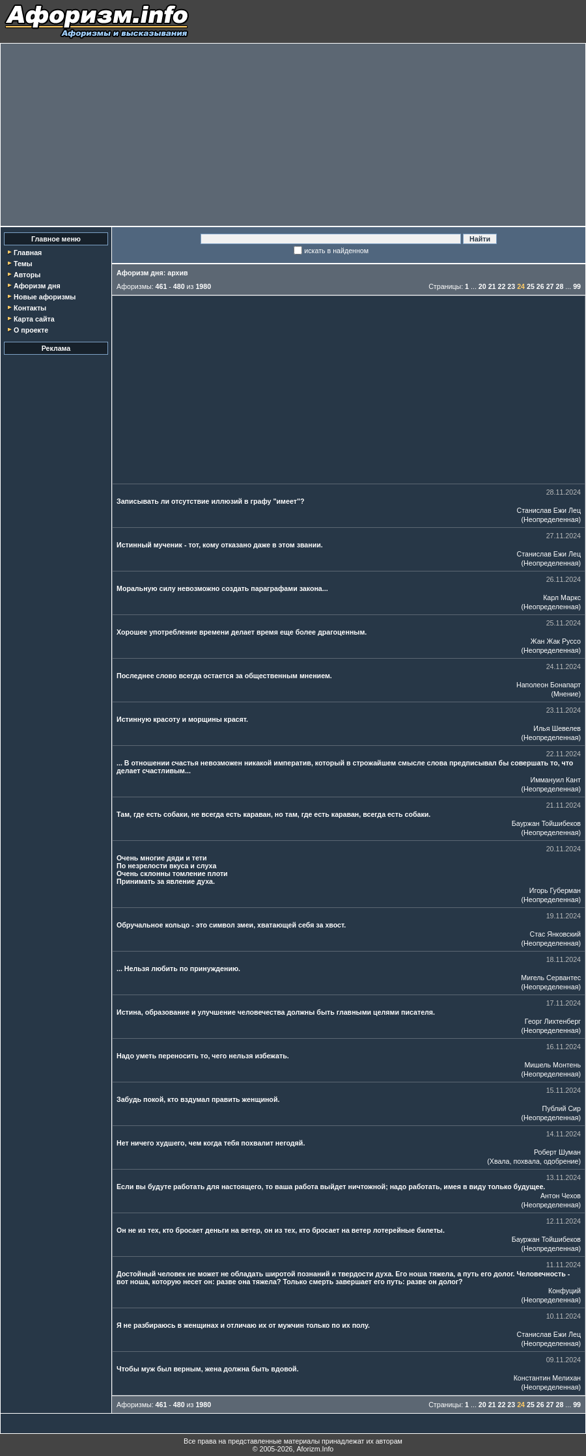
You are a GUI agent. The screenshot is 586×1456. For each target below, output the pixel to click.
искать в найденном (336, 250)
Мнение (565, 694)
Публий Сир (561, 1108)
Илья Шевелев (557, 728)
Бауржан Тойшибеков (546, 823)
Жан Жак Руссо (556, 641)
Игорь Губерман (555, 890)
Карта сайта (34, 319)
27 (550, 286)
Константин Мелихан (547, 1378)
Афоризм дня (37, 286)
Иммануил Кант (556, 780)
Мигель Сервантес (551, 978)
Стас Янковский (555, 934)
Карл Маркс (562, 597)
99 (577, 286)
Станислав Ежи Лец (549, 510)
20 (482, 286)
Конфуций (564, 1291)
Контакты (30, 308)
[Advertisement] (293, 135)
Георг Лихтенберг (553, 1021)
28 (559, 286)
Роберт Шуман (557, 1152)
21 (492, 286)
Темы (23, 264)
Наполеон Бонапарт (548, 685)
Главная (28, 252)
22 (502, 286)
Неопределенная (550, 519)
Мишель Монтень (552, 1065)
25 (531, 286)
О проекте (31, 330)
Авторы (27, 275)
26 (540, 286)
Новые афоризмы (45, 297)
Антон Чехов (560, 1196)
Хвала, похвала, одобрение (534, 1161)
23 (511, 286)
